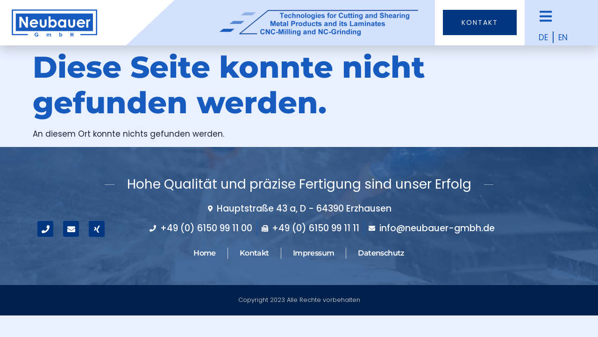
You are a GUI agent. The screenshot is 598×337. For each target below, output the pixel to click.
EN (563, 37)
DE (543, 37)
